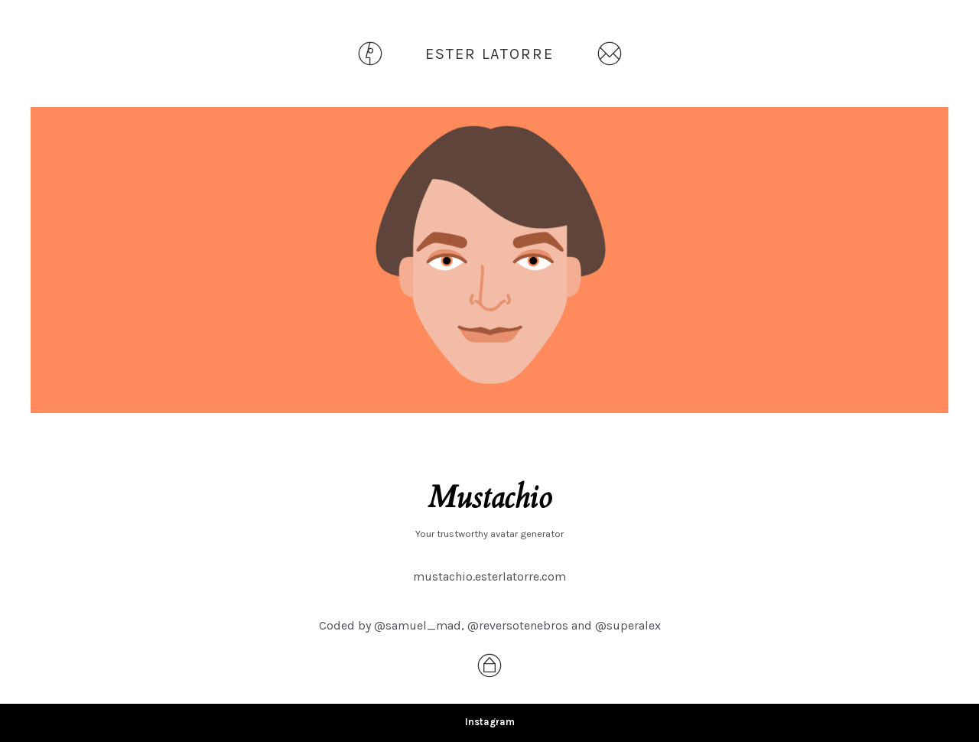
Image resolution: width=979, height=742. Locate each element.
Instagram (490, 721)
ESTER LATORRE (489, 54)
